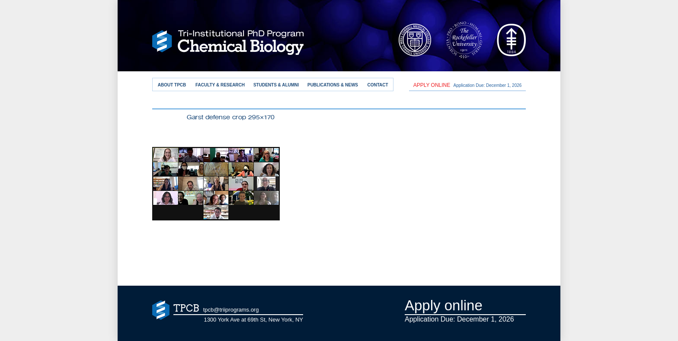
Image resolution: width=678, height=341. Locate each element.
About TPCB (172, 85)
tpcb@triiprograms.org (231, 309)
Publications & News (332, 85)
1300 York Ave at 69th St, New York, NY (253, 319)
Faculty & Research (220, 85)
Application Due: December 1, (467, 85)
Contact (377, 85)
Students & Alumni (276, 85)
